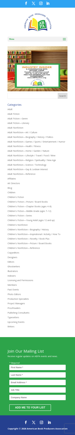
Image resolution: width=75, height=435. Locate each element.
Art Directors (14, 183)
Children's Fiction (16, 197)
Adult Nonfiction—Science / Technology (27, 164)
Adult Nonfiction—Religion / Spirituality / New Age (32, 160)
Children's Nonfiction (18, 224)
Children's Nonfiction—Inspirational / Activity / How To (34, 234)
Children (11, 192)
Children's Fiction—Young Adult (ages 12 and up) (31, 220)
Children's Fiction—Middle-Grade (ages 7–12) (29, 211)
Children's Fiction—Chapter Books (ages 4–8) (30, 206)
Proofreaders (14, 308)
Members (12, 284)
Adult (10, 109)
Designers (12, 257)
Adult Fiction (14, 113)
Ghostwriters (14, 266)
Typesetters (13, 317)
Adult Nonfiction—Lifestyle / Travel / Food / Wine (31, 155)
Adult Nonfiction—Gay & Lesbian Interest (28, 169)
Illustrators (13, 271)
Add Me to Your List (30, 407)
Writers (11, 326)
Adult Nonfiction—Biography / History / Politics (30, 137)
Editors (11, 261)
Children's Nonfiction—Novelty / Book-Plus (28, 238)
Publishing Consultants (18, 312)
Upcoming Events (16, 322)
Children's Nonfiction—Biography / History (28, 229)
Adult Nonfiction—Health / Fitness (24, 146)
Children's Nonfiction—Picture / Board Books (30, 243)
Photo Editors (14, 294)
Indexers (12, 275)
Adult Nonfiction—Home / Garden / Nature (28, 150)
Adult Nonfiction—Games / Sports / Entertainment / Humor (36, 141)
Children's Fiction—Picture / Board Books (28, 201)
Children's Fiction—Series (20, 215)
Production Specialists (18, 298)
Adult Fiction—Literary (18, 123)
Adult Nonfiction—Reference (21, 174)
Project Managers (16, 303)
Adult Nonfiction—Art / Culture (22, 132)
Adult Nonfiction (15, 127)
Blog (10, 187)
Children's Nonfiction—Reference (24, 248)
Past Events (13, 289)
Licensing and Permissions (20, 280)
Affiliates (12, 178)
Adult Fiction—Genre (18, 118)
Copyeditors (13, 252)
